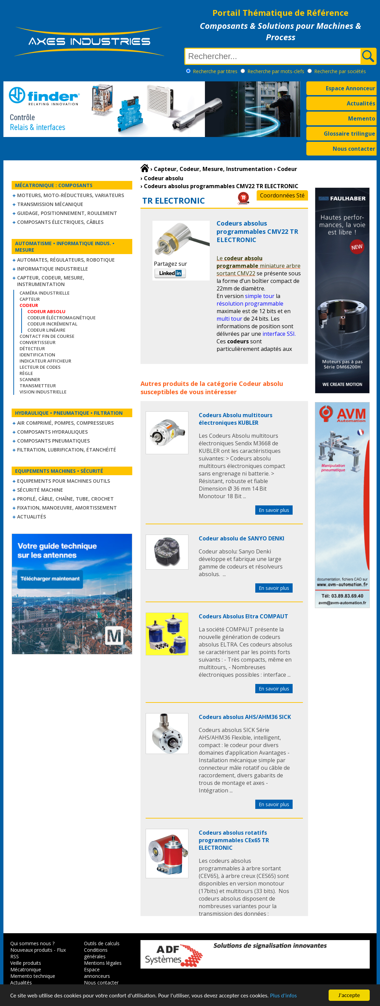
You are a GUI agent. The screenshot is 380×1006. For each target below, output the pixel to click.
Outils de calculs (102, 943)
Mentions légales (103, 963)
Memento (361, 118)
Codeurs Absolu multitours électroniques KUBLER (235, 418)
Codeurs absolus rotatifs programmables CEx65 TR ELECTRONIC (234, 840)
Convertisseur (38, 342)
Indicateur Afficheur (45, 361)
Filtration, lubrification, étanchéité (66, 449)
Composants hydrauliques (52, 431)
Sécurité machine (40, 490)
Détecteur (32, 348)
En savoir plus (274, 510)
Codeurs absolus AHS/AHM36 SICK (245, 717)
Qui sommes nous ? (32, 943)
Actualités (361, 103)
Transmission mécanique (50, 204)
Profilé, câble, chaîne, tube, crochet (65, 498)
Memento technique (32, 976)
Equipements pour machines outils (63, 481)
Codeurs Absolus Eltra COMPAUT (243, 616)
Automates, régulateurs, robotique (66, 259)
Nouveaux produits (31, 950)
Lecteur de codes (40, 367)
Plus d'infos (283, 996)
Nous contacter (354, 148)
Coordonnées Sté (282, 195)
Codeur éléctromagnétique (61, 318)
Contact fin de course (47, 336)
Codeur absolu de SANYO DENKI (241, 538)
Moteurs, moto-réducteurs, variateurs (70, 195)
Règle (26, 373)
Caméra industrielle (45, 293)
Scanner (30, 379)
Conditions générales (96, 953)
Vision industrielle (43, 392)
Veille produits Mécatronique (25, 966)
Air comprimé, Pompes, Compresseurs (65, 423)
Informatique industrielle (52, 268)
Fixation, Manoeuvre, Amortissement (67, 507)
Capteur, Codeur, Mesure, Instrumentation (50, 280)
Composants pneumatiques (53, 440)
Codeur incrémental (52, 324)
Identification (37, 355)
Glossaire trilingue (349, 133)
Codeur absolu (261, 383)
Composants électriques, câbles (60, 222)
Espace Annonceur (350, 88)
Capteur (30, 299)
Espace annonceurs (97, 972)
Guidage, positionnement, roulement (67, 213)
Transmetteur (38, 385)
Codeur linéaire (46, 330)
